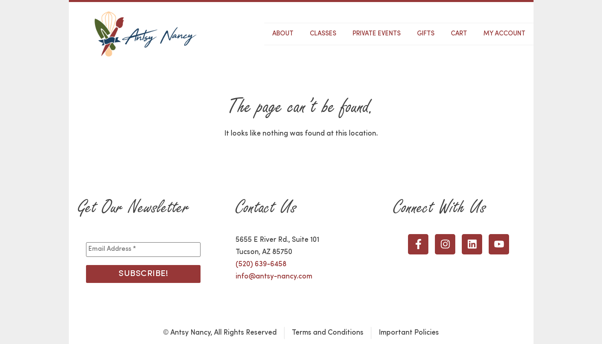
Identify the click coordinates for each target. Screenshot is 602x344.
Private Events (377, 34)
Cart (459, 34)
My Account (504, 34)
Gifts (425, 34)
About (282, 34)
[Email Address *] (143, 249)
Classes (323, 34)
